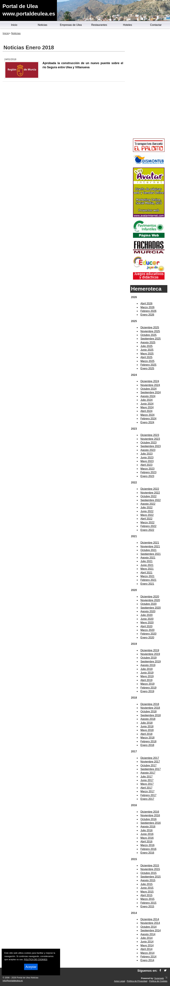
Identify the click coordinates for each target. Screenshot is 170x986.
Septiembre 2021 (150, 554)
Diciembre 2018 (149, 704)
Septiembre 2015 (150, 876)
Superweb (159, 978)
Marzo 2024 (147, 414)
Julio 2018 (146, 722)
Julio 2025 (146, 346)
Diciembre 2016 (149, 811)
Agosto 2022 (147, 503)
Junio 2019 (146, 672)
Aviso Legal (119, 981)
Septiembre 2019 (150, 661)
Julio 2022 (146, 507)
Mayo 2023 (147, 461)
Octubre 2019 (148, 657)
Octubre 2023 (148, 442)
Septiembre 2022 (150, 500)
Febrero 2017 (148, 795)
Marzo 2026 (147, 307)
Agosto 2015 (147, 880)
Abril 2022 (146, 518)
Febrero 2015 (148, 902)
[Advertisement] (148, 84)
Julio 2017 (146, 776)
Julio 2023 (146, 453)
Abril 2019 (146, 680)
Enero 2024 (147, 422)
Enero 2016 (147, 852)
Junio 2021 (146, 565)
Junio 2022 (146, 511)
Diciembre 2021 (149, 542)
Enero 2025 (147, 368)
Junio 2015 (146, 887)
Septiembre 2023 (150, 446)
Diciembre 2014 (149, 919)
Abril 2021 (146, 572)
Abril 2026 (146, 303)
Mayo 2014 (147, 945)
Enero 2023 (147, 476)
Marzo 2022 (147, 522)
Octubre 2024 (148, 388)
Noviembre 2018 (150, 707)
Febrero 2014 (148, 956)
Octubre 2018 (148, 711)
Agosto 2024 (147, 396)
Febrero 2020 (148, 633)
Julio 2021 (146, 561)
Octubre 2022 (148, 496)
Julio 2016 (146, 830)
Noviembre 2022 (150, 492)
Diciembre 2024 (149, 381)
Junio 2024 (146, 403)
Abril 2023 (146, 464)
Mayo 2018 (147, 730)
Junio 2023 (146, 457)
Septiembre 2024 (150, 392)
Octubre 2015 (148, 873)
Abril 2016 (146, 841)
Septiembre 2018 (150, 715)
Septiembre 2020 (150, 607)
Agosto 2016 (147, 826)
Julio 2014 (146, 938)
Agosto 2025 (147, 342)
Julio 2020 (146, 615)
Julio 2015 (146, 884)
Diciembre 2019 (149, 650)
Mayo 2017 (147, 784)
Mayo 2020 (147, 622)
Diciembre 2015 (149, 865)
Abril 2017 (146, 787)
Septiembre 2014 (150, 930)
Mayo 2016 (147, 837)
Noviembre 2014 (150, 923)
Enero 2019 (147, 691)
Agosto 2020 (147, 611)
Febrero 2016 (148, 849)
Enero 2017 (147, 798)
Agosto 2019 (147, 665)
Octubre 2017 (148, 765)
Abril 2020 (146, 626)
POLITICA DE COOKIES (35, 959)
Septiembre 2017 (150, 769)
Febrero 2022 (148, 526)
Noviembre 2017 (150, 761)
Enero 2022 (147, 530)
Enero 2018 (147, 745)
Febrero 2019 (148, 687)
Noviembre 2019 (150, 654)
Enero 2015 (147, 906)
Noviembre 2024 (150, 385)
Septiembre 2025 (150, 338)
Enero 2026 (147, 314)
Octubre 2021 (148, 550)
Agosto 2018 (147, 719)
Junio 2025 (146, 349)
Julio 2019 (146, 669)
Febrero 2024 (148, 418)
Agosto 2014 (147, 934)
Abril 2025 (146, 357)
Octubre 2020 (148, 603)
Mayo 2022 (147, 515)
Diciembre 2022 (149, 488)
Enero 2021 (147, 583)
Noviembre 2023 (150, 438)
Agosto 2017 (147, 772)
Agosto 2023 (147, 450)
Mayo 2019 (147, 676)
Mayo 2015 (147, 891)
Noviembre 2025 (150, 331)
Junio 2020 (146, 618)
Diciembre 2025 (149, 327)
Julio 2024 (146, 399)
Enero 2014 (147, 960)
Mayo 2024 (147, 407)
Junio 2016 (146, 834)
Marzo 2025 (147, 361)
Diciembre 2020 (149, 596)
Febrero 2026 (148, 311)
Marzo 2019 (147, 683)
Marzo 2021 (147, 576)
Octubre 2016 (148, 819)
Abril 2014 (146, 949)
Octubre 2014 (148, 926)
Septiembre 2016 (150, 822)
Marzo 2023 (147, 468)
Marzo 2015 (147, 899)
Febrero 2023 (148, 472)
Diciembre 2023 (149, 435)
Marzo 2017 (147, 791)
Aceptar (30, 967)
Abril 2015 (146, 895)
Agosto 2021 (147, 557)
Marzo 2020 (147, 630)
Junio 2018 (146, 726)
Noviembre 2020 (150, 600)
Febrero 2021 (148, 580)
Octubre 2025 (148, 335)
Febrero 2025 (148, 364)
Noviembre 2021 (150, 546)
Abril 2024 (146, 411)
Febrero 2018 (148, 741)
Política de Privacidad (137, 981)
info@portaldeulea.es (13, 980)
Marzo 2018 (147, 737)
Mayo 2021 (147, 568)
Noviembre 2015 (150, 869)
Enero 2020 (147, 637)
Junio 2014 (146, 941)
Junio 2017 (146, 780)
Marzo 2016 (147, 845)
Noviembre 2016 (150, 815)
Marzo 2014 (147, 953)
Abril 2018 (146, 734)
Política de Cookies (158, 981)
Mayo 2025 (147, 353)
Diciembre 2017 (149, 758)
